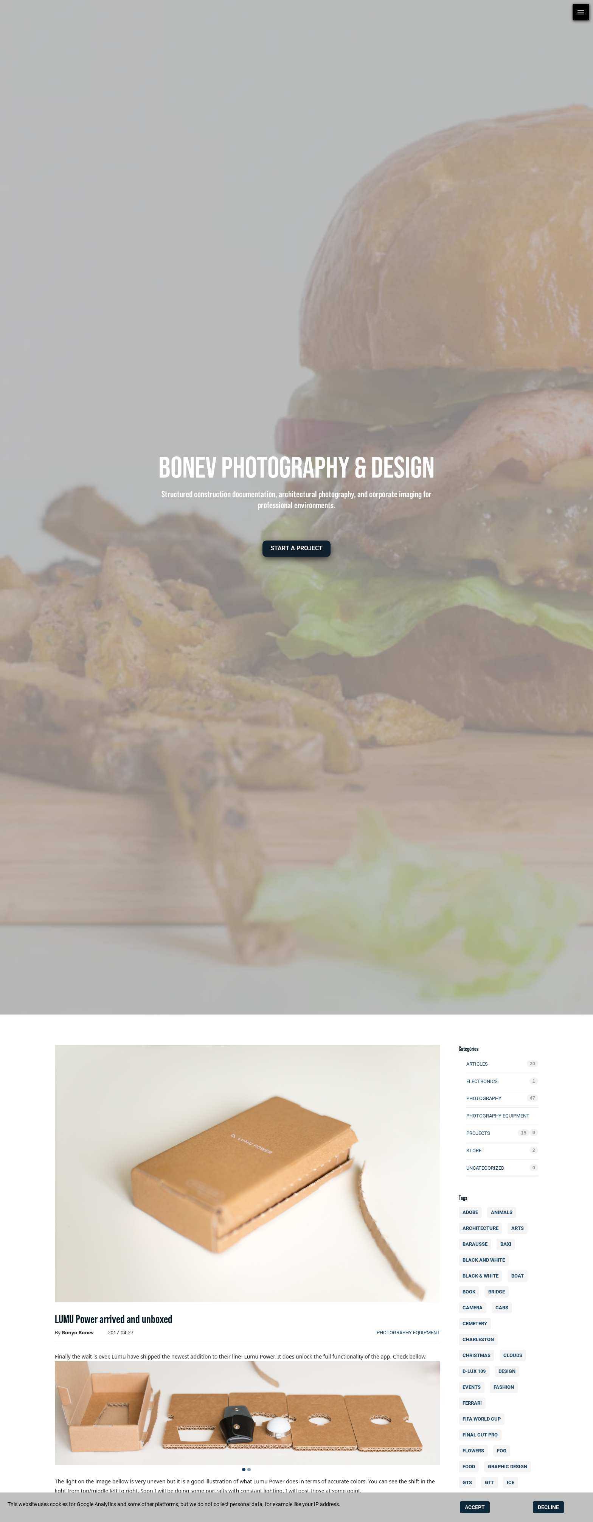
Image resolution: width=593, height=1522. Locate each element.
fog (503, 1451)
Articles (477, 1064)
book (470, 1292)
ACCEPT (475, 1507)
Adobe (472, 1212)
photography (483, 1098)
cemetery (477, 1323)
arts (519, 1228)
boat (519, 1276)
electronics (482, 1081)
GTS (469, 1482)
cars (503, 1307)
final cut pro (482, 1435)
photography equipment (408, 1332)
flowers (475, 1451)
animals (503, 1212)
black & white (482, 1276)
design (508, 1371)
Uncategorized (485, 1168)
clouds (514, 1355)
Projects (478, 1133)
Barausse (477, 1244)
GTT (491, 1482)
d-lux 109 (476, 1371)
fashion (505, 1387)
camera (474, 1307)
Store (473, 1150)
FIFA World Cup (483, 1419)
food (470, 1466)
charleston (480, 1339)
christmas (478, 1355)
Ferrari (474, 1403)
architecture (482, 1228)
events (473, 1387)
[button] (296, 548)
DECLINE (548, 1507)
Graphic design (509, 1466)
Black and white (485, 1260)
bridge (498, 1292)
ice (512, 1482)
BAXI (507, 1244)
